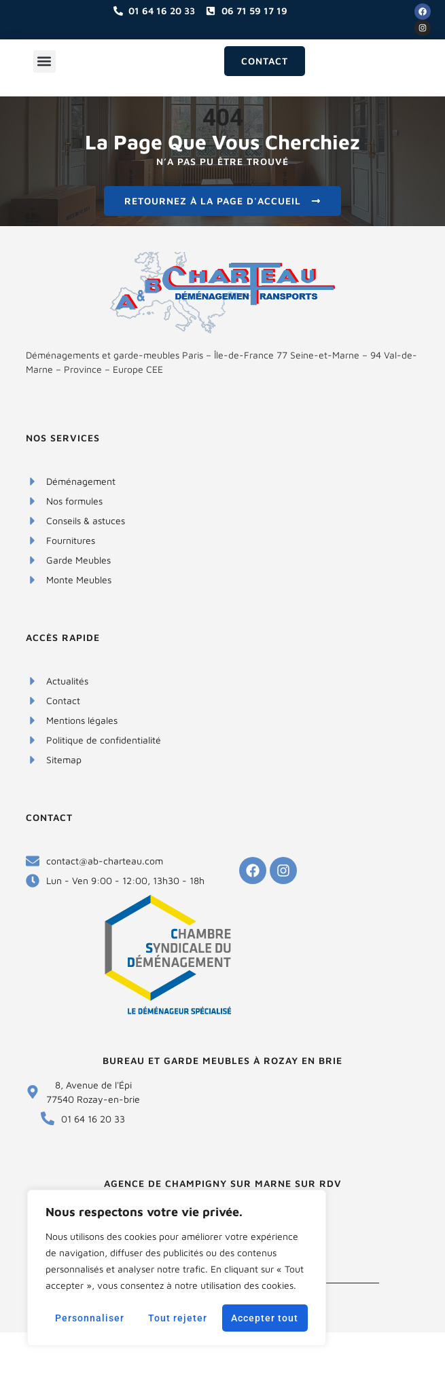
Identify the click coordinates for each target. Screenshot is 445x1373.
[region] (176, 1268)
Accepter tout (264, 1318)
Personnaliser (89, 1318)
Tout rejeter (177, 1318)
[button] (44, 61)
